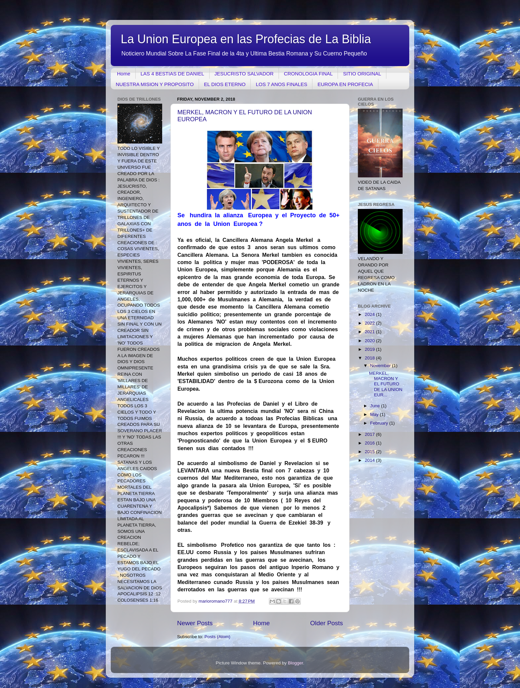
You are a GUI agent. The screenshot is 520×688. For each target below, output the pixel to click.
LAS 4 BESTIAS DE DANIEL (172, 73)
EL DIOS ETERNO (224, 84)
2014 (370, 460)
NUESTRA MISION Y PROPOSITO (155, 84)
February (379, 423)
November (381, 365)
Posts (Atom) (217, 636)
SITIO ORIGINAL (362, 73)
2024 (370, 314)
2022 (370, 323)
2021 (370, 331)
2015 (370, 451)
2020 (370, 340)
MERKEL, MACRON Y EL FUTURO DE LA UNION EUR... (386, 384)
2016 (370, 443)
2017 (370, 434)
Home (123, 73)
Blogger (295, 662)
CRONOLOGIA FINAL (308, 73)
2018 (370, 357)
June (375, 405)
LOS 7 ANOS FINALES (281, 84)
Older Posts (326, 623)
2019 (370, 349)
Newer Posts (195, 623)
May (375, 414)
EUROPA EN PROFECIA (345, 84)
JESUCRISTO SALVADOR (244, 73)
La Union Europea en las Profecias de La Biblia (246, 39)
